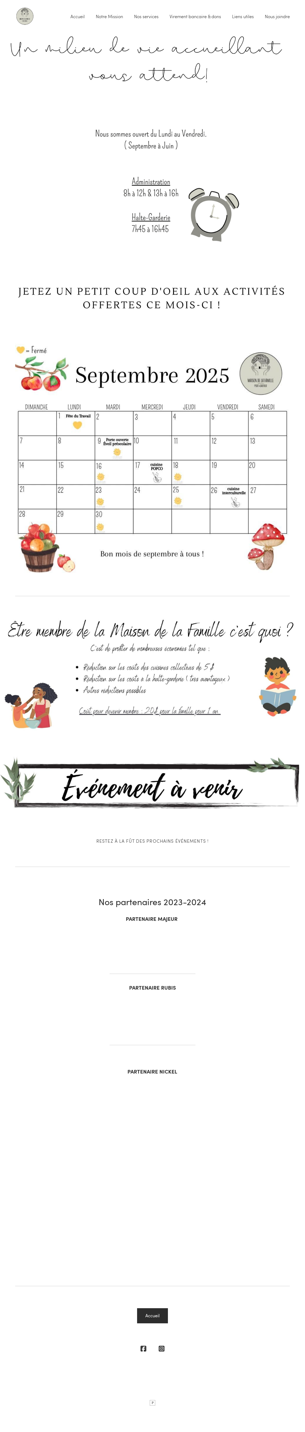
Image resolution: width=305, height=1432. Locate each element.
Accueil (77, 16)
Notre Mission (109, 16)
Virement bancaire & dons (195, 16)
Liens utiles (243, 16)
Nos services (146, 16)
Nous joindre (277, 16)
